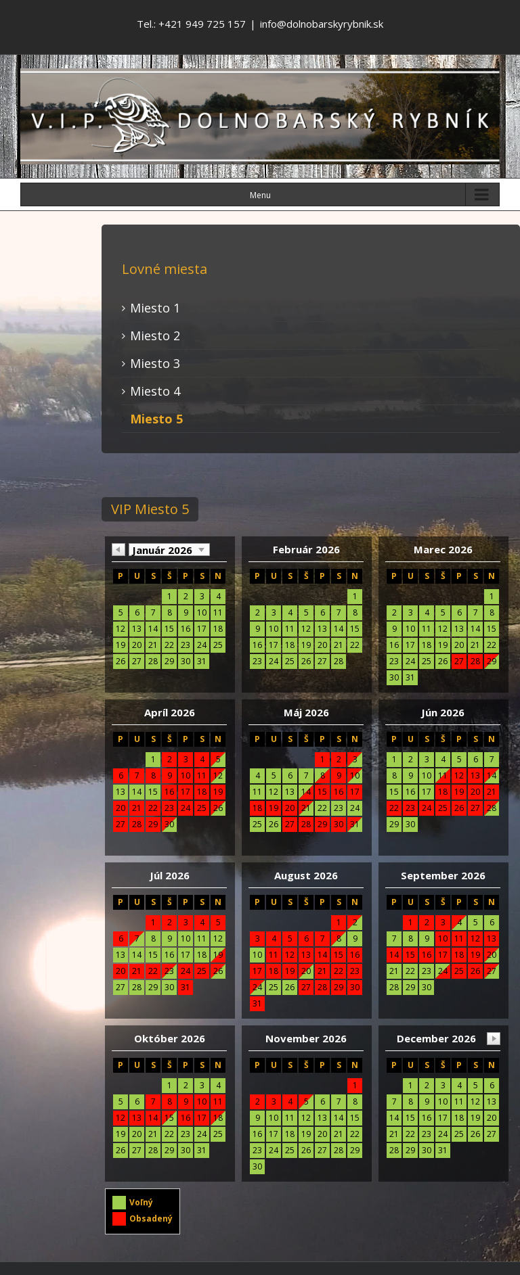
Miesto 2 (155, 335)
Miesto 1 (155, 308)
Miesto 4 (155, 391)
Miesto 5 (156, 419)
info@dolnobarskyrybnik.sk (321, 23)
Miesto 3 (155, 363)
